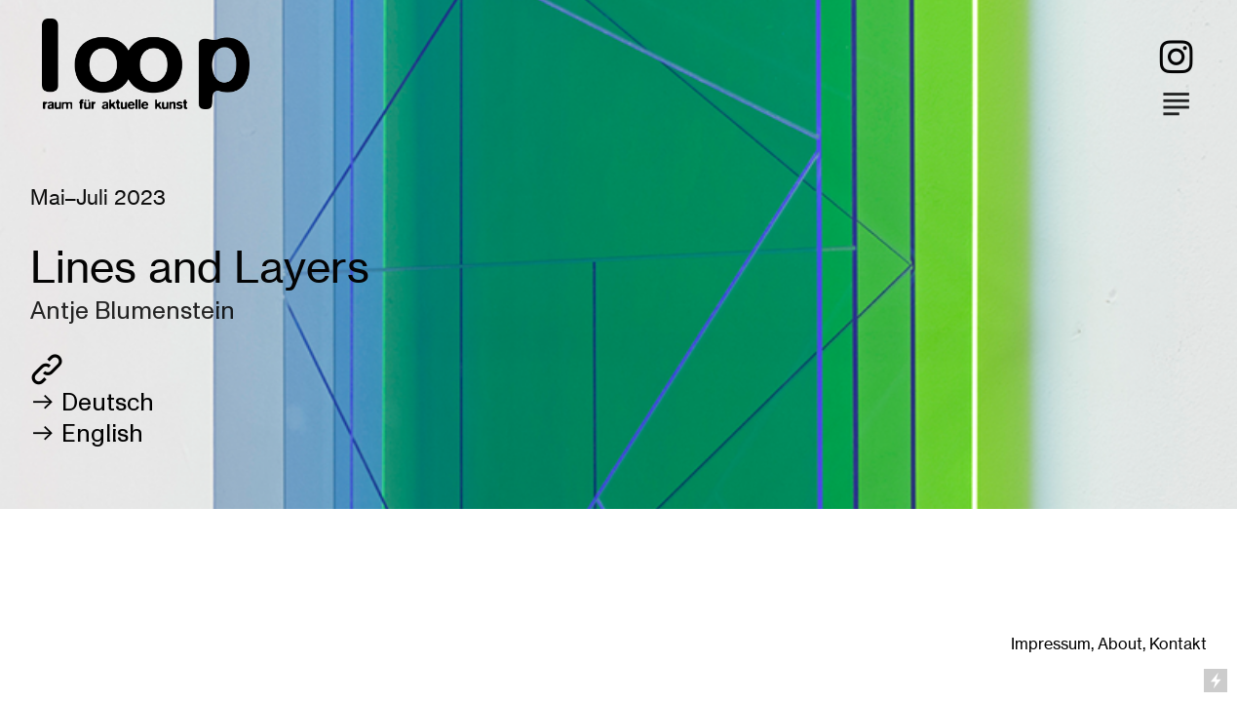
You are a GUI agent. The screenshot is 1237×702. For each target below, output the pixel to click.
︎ (1176, 57)
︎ (1176, 103)
